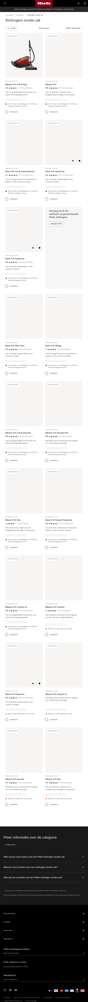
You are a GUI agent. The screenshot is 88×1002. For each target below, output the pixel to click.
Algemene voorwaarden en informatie (27, 997)
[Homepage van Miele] (44, 3)
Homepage (9, 15)
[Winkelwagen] (85, 3)
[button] (72, 160)
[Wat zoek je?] (78, 3)
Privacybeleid (47, 997)
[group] (24, 73)
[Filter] (11, 28)
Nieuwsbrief (10, 975)
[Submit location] (83, 954)
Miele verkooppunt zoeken (17, 949)
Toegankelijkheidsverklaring (13, 1001)
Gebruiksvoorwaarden (63, 997)
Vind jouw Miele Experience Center (16, 966)
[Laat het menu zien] (5, 3)
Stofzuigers (20, 15)
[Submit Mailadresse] (83, 980)
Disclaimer (7, 997)
